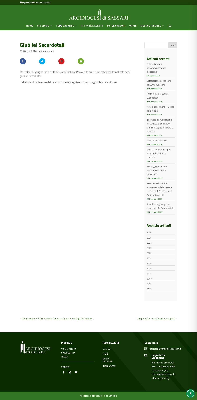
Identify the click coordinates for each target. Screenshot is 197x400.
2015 (149, 289)
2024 (149, 242)
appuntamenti (46, 50)
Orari (133, 26)
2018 (149, 273)
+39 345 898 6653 (161, 374)
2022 (149, 253)
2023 (149, 248)
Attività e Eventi (92, 26)
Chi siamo (43, 26)
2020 (149, 263)
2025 (149, 237)
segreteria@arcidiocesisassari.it (165, 348)
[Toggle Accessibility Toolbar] (190, 393)
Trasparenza (109, 366)
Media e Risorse (151, 26)
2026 (149, 232)
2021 (149, 258)
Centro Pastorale (107, 359)
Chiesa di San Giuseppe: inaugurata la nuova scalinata (158, 153)
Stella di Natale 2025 (157, 140)
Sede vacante (65, 26)
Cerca (173, 45)
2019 (149, 268)
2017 (149, 278)
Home (29, 26)
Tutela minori (116, 26)
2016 (149, 283)
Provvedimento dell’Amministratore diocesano (156, 67)
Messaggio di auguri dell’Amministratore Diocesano (157, 170)
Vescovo (107, 349)
